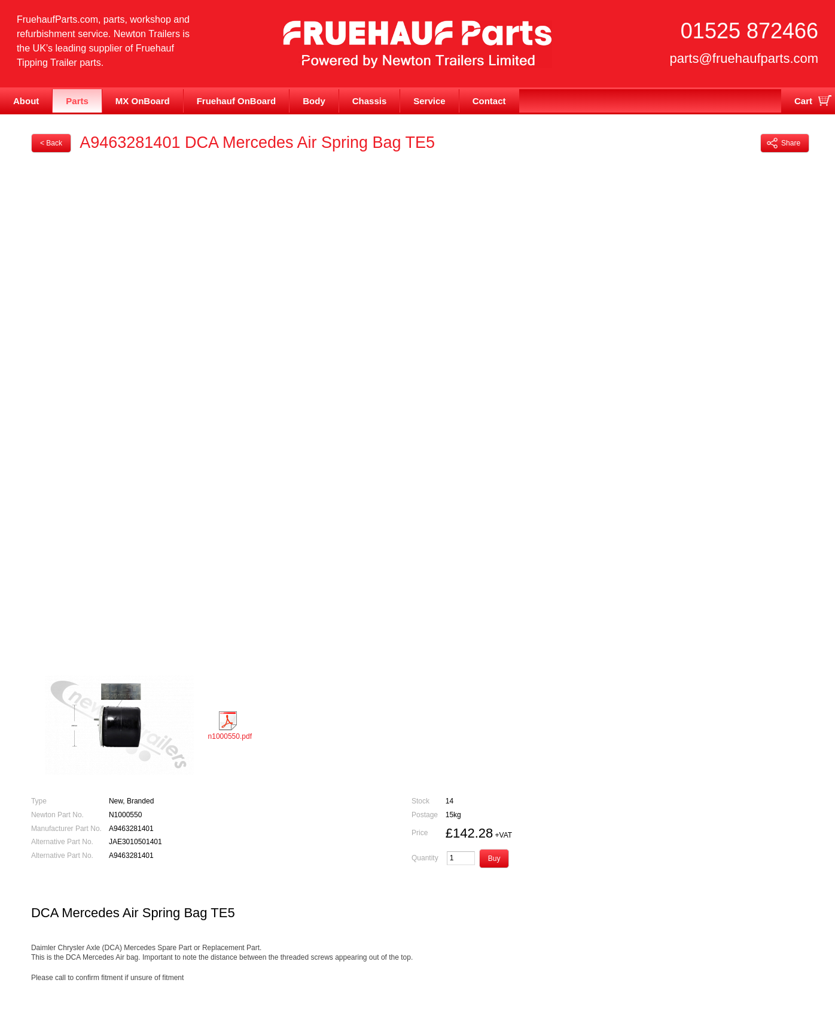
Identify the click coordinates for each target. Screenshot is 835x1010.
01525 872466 (749, 31)
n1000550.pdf (230, 726)
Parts (77, 101)
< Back (51, 143)
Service (429, 101)
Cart (803, 101)
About (26, 101)
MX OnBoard (142, 101)
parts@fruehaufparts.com (744, 58)
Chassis (369, 101)
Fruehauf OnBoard (236, 101)
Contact (489, 101)
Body (314, 101)
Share (783, 143)
